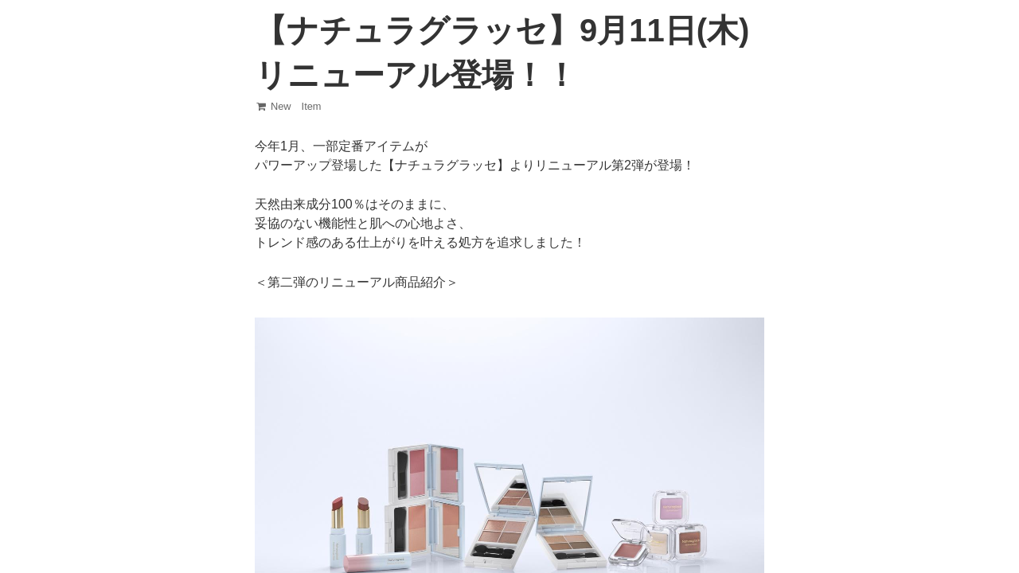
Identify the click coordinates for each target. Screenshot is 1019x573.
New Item (288, 106)
